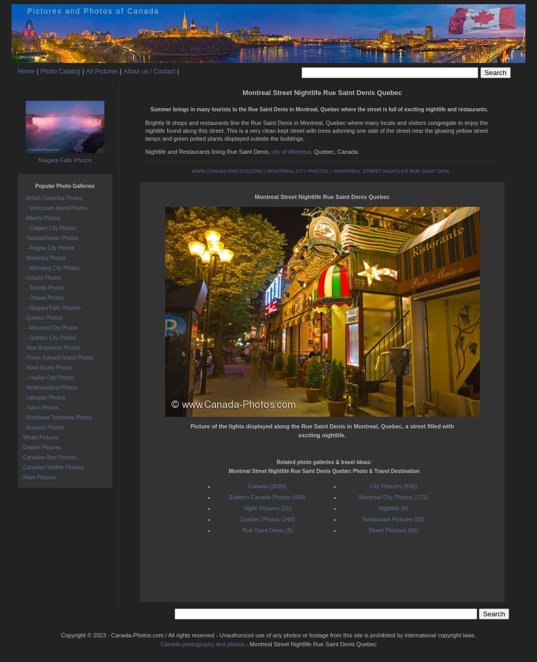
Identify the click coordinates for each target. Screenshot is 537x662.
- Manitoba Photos (44, 258)
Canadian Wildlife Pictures (53, 467)
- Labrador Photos (44, 398)
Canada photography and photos (202, 644)
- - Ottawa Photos (43, 298)
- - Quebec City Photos (49, 338)
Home (26, 71)
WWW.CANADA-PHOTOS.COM (226, 171)
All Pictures (101, 71)
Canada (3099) (267, 486)
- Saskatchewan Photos (50, 238)
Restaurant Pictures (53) (393, 519)
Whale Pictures (40, 437)
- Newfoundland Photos (50, 388)
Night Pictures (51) (267, 508)
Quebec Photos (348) (267, 519)
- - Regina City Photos (48, 248)
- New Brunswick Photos (51, 348)
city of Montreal (291, 152)
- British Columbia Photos (52, 198)
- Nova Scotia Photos (47, 368)
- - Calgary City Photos (49, 228)
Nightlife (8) (393, 508)
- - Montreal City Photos (50, 328)
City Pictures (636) (393, 486)
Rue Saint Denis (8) (267, 530)
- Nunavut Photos (43, 427)
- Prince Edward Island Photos (58, 358)
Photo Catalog (60, 71)
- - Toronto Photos (44, 288)
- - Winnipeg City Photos (51, 268)
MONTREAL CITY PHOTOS (298, 171)
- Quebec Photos (42, 318)
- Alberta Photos (41, 218)
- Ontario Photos (42, 278)
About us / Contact (149, 71)
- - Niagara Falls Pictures (52, 308)
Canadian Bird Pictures (50, 457)
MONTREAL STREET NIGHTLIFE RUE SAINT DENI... (393, 171)
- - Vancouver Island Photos (55, 208)
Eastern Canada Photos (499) (267, 497)
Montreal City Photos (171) (393, 497)
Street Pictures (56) (393, 530)
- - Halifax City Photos (48, 378)
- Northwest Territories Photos (57, 418)
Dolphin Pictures (42, 447)
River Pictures (39, 477)
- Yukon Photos (41, 408)
